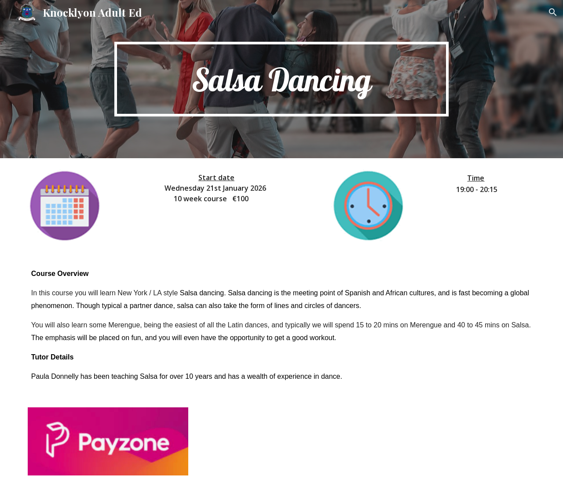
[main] (281, 79)
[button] (552, 12)
